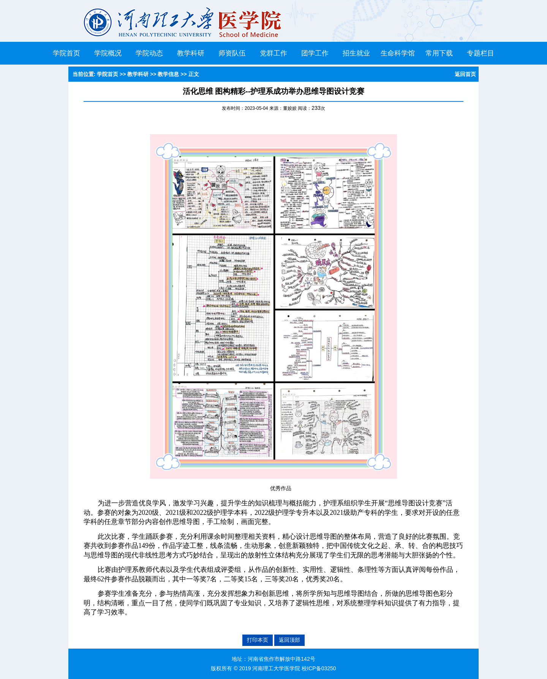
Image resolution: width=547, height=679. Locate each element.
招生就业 (356, 53)
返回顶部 (289, 640)
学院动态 (149, 53)
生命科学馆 (398, 53)
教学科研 (190, 53)
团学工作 (315, 53)
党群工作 (273, 53)
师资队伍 (232, 53)
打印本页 (257, 640)
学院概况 (108, 53)
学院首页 (66, 53)
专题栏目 (480, 53)
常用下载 (439, 53)
